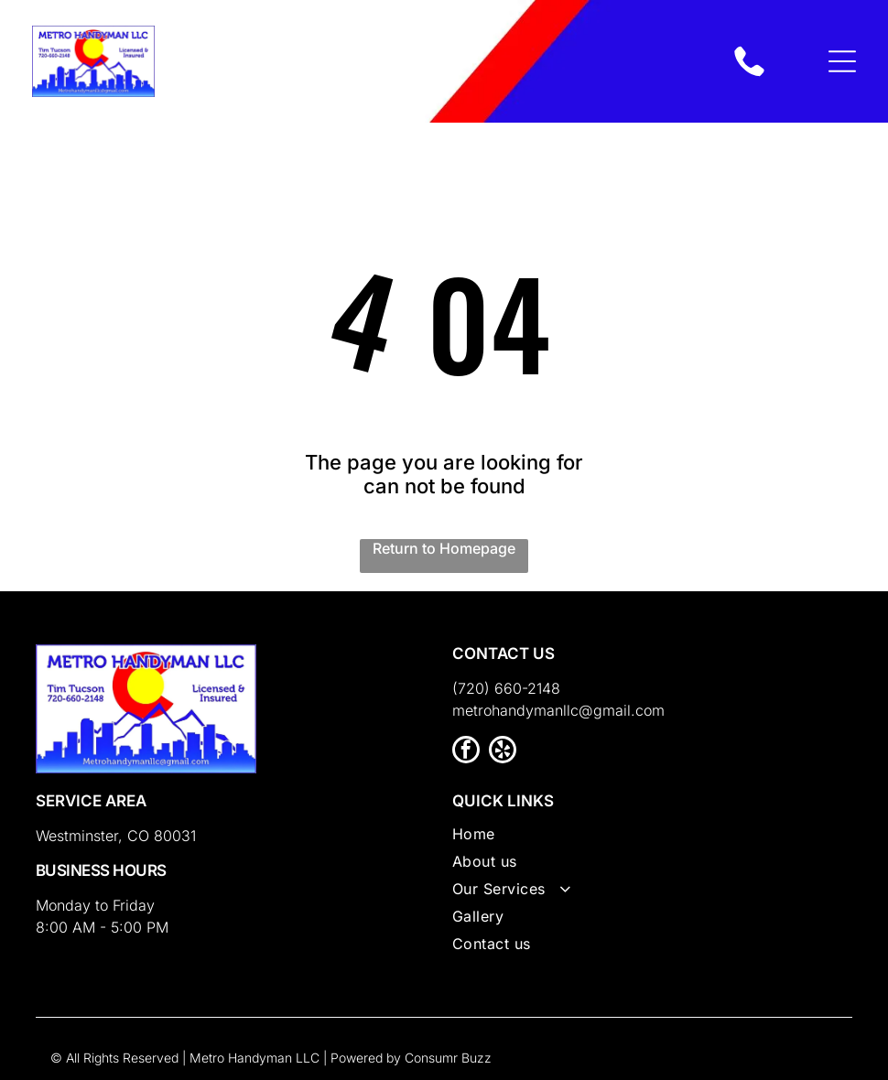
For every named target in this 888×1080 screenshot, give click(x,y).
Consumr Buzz (448, 1057)
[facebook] (466, 752)
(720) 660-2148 (506, 688)
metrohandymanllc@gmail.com (558, 710)
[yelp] (502, 752)
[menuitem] (652, 838)
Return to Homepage (444, 548)
